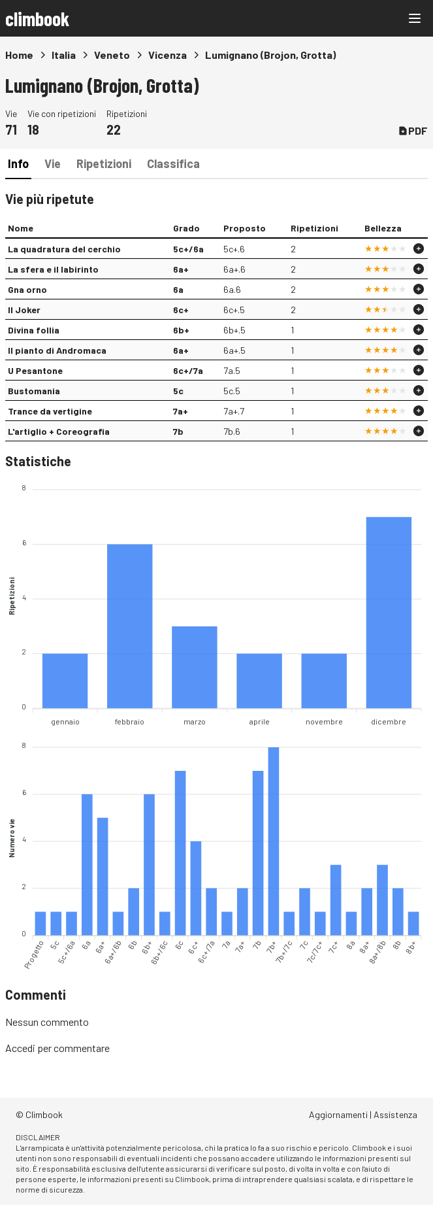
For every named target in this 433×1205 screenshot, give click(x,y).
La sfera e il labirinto (53, 269)
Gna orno (27, 289)
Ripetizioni (103, 163)
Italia (64, 54)
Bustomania (34, 390)
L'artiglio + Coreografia (59, 431)
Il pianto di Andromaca (57, 350)
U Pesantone (35, 370)
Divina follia (33, 329)
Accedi (20, 1048)
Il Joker (24, 309)
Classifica (173, 163)
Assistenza (395, 1114)
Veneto (112, 54)
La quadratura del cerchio (64, 248)
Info (18, 163)
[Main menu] (415, 18)
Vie (52, 163)
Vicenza (167, 54)
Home (19, 54)
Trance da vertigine (50, 410)
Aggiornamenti (338, 1114)
